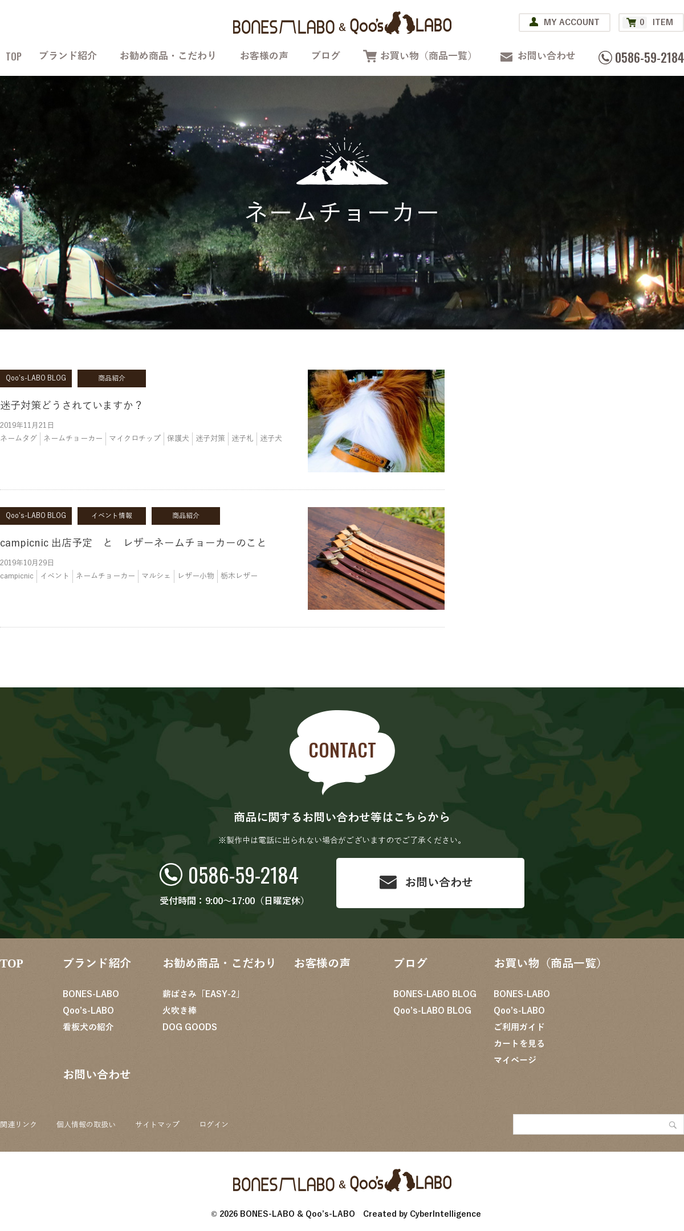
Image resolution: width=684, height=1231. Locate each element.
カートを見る (519, 1043)
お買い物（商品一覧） (428, 56)
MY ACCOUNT (572, 22)
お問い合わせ (547, 56)
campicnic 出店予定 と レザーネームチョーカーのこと (133, 543)
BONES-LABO (91, 994)
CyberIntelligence (445, 1214)
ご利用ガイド (519, 1027)
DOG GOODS (189, 1027)
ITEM (647, 23)
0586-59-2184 (243, 874)
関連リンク (18, 1125)
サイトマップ (157, 1125)
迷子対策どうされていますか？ (72, 405)
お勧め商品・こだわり (168, 56)
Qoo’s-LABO (88, 1010)
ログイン (214, 1125)
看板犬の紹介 (88, 1027)
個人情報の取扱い (86, 1125)
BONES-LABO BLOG (435, 994)
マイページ (515, 1060)
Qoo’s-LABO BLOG (432, 1010)
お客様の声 (264, 56)
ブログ (325, 56)
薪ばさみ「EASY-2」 (203, 994)
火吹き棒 (179, 1010)
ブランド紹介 (68, 56)
